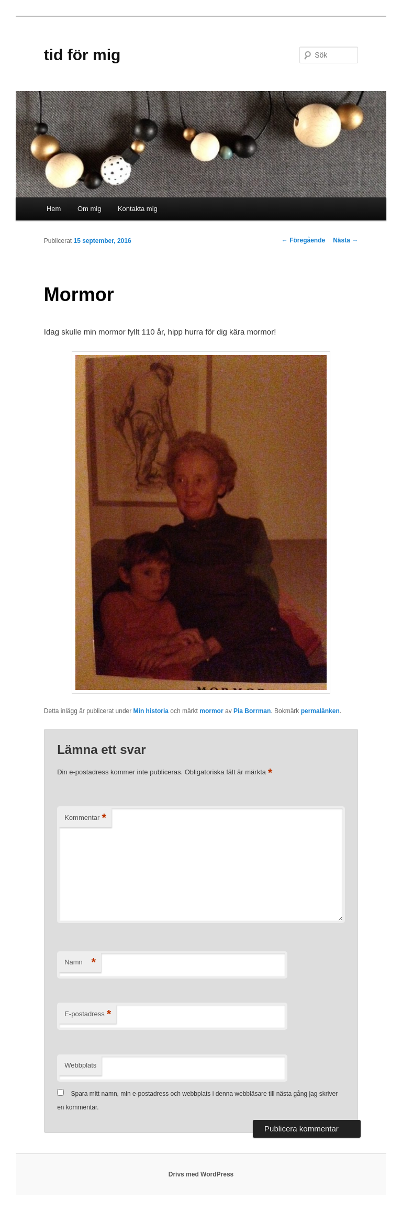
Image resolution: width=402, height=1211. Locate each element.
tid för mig (82, 54)
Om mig (89, 209)
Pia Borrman (252, 711)
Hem (54, 209)
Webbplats (80, 1065)
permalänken (320, 711)
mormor (211, 711)
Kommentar (85, 818)
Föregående (303, 240)
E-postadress (87, 1014)
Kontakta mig (138, 209)
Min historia (151, 711)
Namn (80, 962)
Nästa (345, 240)
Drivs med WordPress (201, 1174)
